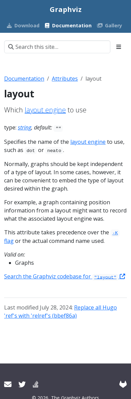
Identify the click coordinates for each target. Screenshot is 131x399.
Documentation (24, 78)
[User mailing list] (8, 384)
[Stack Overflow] (35, 384)
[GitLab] (123, 384)
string (24, 127)
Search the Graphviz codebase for (64, 276)
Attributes (65, 78)
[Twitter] (22, 384)
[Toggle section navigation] (118, 47)
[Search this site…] (57, 46)
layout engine (45, 109)
